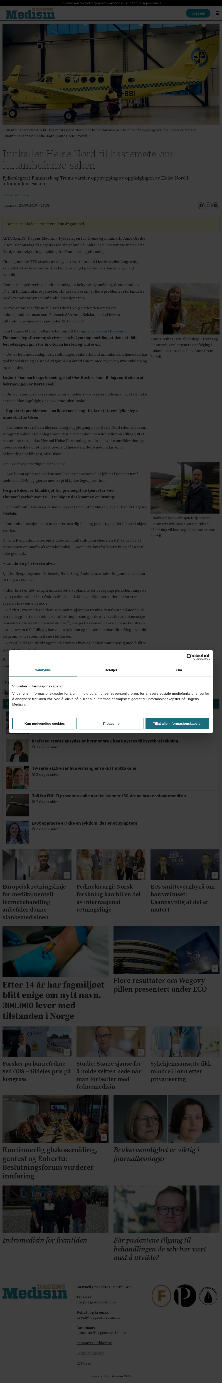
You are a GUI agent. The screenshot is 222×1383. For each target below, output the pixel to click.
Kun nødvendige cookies (45, 723)
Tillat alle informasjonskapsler (177, 723)
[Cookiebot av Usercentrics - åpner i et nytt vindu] (190, 657)
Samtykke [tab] (43, 670)
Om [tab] (179, 670)
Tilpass (111, 723)
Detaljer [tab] (111, 670)
